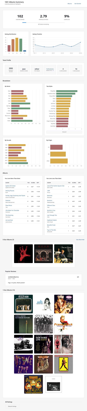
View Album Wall (80, 239)
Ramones (49, 195)
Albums (70, 3)
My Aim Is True (51, 210)
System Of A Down (11, 186)
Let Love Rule (9, 220)
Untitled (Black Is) (13, 277)
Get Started (78, 3)
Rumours (49, 200)
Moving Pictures (10, 190)
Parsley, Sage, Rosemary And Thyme (15, 195)
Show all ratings (12, 406)
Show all (64, 132)
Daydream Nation (52, 220)
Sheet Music (9, 205)
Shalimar (8, 200)
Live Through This (52, 215)
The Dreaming (9, 215)
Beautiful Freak (51, 225)
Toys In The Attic (51, 230)
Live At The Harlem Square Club (55, 186)
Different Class (51, 205)
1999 (48, 190)
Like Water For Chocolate (12, 210)
